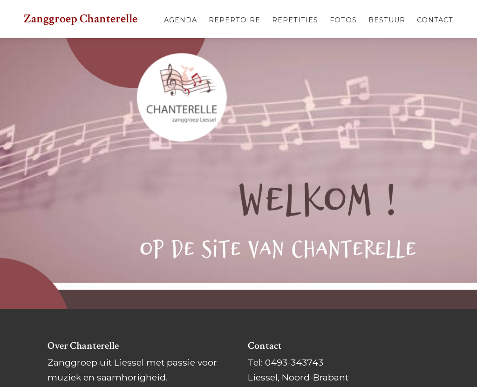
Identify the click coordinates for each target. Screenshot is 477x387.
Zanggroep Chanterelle (80, 19)
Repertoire (234, 20)
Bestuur (386, 20)
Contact (435, 20)
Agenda (180, 20)
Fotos (343, 20)
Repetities (295, 20)
